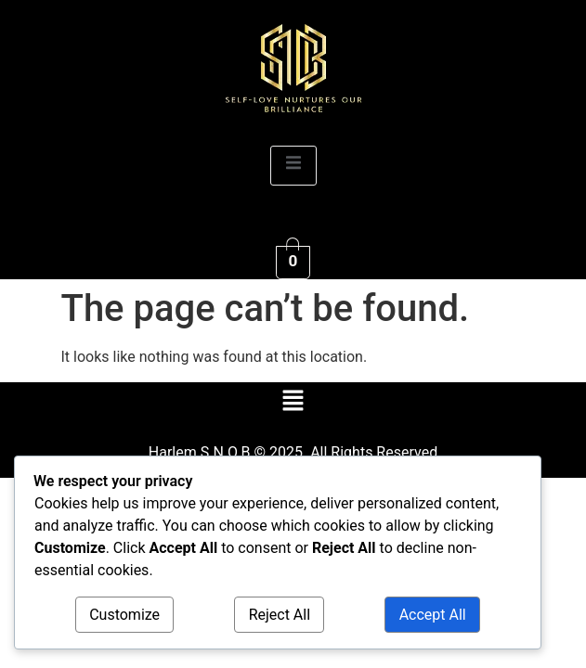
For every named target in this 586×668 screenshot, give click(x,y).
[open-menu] (293, 166)
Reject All (279, 614)
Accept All (432, 614)
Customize (124, 614)
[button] (292, 402)
